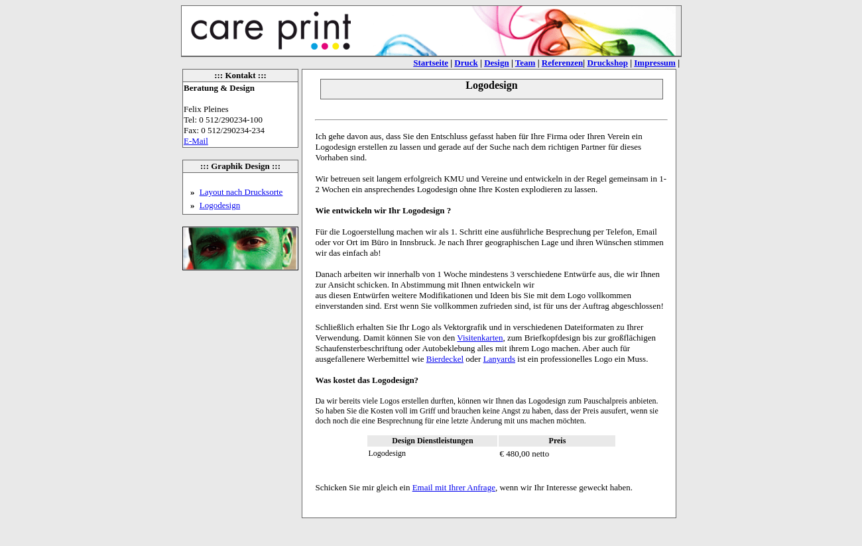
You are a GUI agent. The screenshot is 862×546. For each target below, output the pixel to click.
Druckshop (607, 63)
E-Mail (196, 141)
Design (496, 63)
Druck (465, 63)
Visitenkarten (480, 338)
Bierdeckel (444, 359)
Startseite (430, 63)
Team (525, 63)
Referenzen (563, 63)
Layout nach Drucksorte (241, 192)
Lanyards (499, 359)
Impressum (655, 63)
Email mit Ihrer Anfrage (453, 487)
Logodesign (220, 205)
